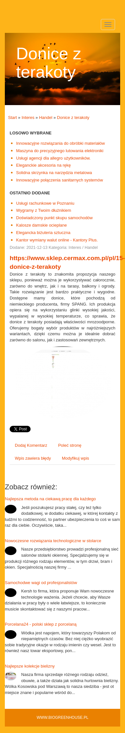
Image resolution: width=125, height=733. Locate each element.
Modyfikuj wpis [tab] (75, 458)
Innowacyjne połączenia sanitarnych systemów (59, 180)
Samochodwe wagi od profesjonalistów (41, 582)
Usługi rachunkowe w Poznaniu (45, 203)
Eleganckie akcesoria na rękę (43, 165)
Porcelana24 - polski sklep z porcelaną (41, 624)
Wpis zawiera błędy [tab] (33, 458)
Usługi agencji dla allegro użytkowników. (53, 158)
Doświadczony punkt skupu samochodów (54, 217)
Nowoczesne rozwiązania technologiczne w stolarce (53, 540)
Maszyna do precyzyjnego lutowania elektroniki (59, 150)
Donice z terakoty (73, 117)
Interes (28, 117)
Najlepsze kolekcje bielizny (30, 666)
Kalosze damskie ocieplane (41, 225)
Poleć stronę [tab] (69, 445)
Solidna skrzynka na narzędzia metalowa (54, 172)
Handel (45, 117)
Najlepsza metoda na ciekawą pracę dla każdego (50, 498)
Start (12, 117)
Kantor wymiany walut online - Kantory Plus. (57, 240)
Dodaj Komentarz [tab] (31, 445)
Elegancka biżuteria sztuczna (43, 232)
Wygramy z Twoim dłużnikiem (43, 210)
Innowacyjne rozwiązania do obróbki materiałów (60, 143)
